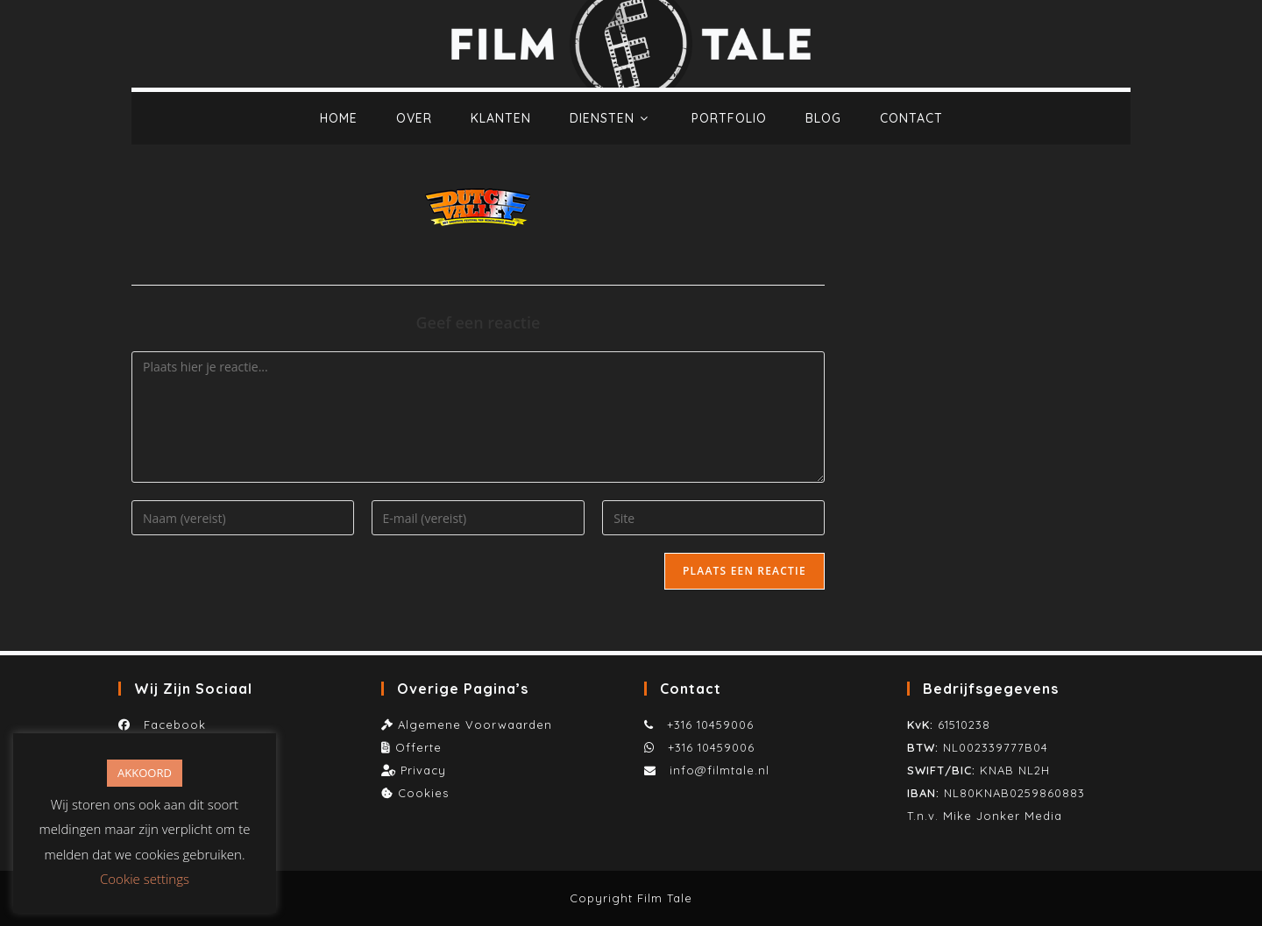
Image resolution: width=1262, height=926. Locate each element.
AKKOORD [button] (144, 773)
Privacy (423, 770)
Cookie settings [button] (144, 878)
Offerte (418, 747)
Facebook (170, 724)
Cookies (423, 793)
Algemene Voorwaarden (475, 724)
